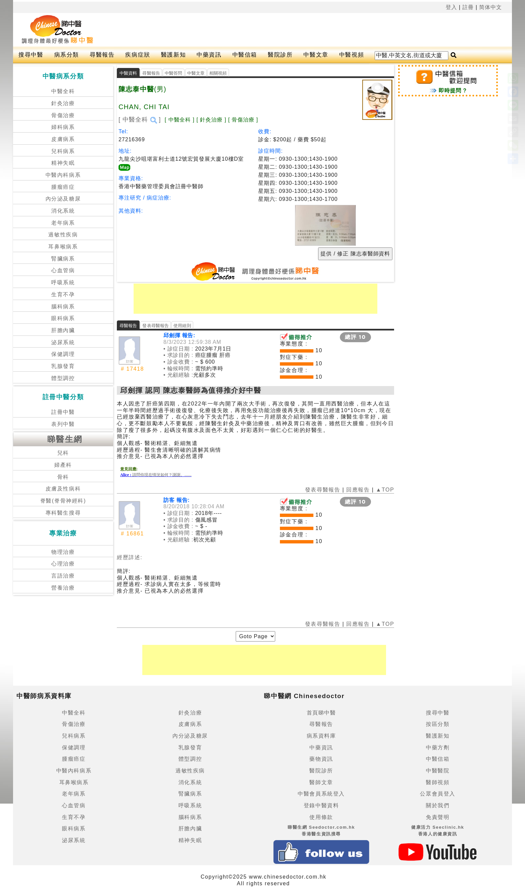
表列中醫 (63, 424)
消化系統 (63, 211)
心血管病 (63, 270)
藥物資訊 (321, 759)
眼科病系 (63, 318)
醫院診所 (280, 55)
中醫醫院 (437, 770)
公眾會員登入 (437, 794)
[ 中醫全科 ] (140, 119)
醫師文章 (321, 782)
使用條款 (321, 817)
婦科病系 (63, 127)
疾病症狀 (137, 55)
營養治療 (63, 588)
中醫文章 (315, 55)
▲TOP (384, 490)
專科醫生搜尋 (63, 513)
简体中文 (490, 7)
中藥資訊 (209, 55)
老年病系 (63, 223)
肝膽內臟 (63, 330)
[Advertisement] (278, 30)
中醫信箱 (244, 55)
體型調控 (63, 378)
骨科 (63, 477)
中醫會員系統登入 (321, 794)
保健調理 (63, 354)
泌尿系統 (63, 342)
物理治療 (63, 552)
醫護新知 (173, 55)
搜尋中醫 (30, 55)
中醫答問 (173, 73)
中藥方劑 (437, 747)
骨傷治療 (63, 115)
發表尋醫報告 (155, 325)
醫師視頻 (437, 782)
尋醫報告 (102, 55)
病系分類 (66, 55)
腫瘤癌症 (63, 187)
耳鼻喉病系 (63, 246)
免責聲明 (437, 817)
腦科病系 (63, 306)
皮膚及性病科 (63, 489)
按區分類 (437, 724)
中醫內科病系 (63, 175)
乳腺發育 (63, 366)
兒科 (63, 453)
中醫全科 (63, 91)
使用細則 (182, 325)
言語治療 (63, 576)
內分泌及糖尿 (63, 199)
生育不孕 (63, 294)
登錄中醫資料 (321, 805)
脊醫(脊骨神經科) (63, 501)
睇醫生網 (65, 439)
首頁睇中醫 (321, 713)
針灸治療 (63, 103)
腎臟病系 (63, 259)
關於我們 (437, 805)
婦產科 (63, 465)
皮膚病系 (63, 139)
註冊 (468, 7)
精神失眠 (63, 163)
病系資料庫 (321, 736)
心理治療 (63, 564)
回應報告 (358, 490)
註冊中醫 (63, 412)
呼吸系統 (63, 282)
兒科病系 (63, 151)
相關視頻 (218, 73)
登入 (451, 7)
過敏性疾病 (63, 234)
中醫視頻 (351, 55)
